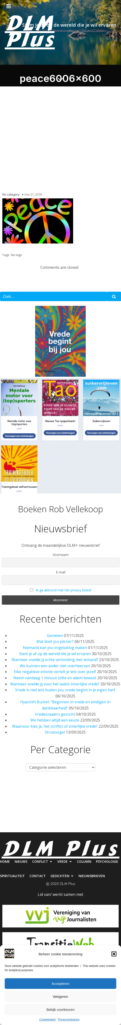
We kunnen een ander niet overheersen (55, 665)
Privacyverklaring (68, 1019)
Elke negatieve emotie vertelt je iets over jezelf (55, 671)
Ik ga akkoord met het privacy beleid (63, 590)
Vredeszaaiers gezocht (55, 714)
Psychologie (14, 808)
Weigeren (60, 997)
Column (108, 789)
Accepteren (61, 984)
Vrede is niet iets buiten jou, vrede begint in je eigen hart (65, 689)
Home (10, 789)
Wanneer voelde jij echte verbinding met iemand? (55, 659)
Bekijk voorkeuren (60, 1010)
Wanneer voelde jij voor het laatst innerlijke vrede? (55, 684)
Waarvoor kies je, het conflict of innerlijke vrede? (55, 726)
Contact (77, 808)
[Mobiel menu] (9, 6)
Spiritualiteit (47, 808)
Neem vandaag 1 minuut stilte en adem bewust (54, 677)
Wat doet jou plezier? (55, 641)
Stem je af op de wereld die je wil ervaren (55, 653)
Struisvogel (55, 732)
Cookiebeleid (47, 1019)
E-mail (60, 572)
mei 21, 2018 (33, 194)
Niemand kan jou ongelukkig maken (55, 647)
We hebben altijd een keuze (54, 720)
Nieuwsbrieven (60, 827)
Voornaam (61, 554)
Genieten (55, 635)
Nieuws (31, 789)
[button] (114, 954)
